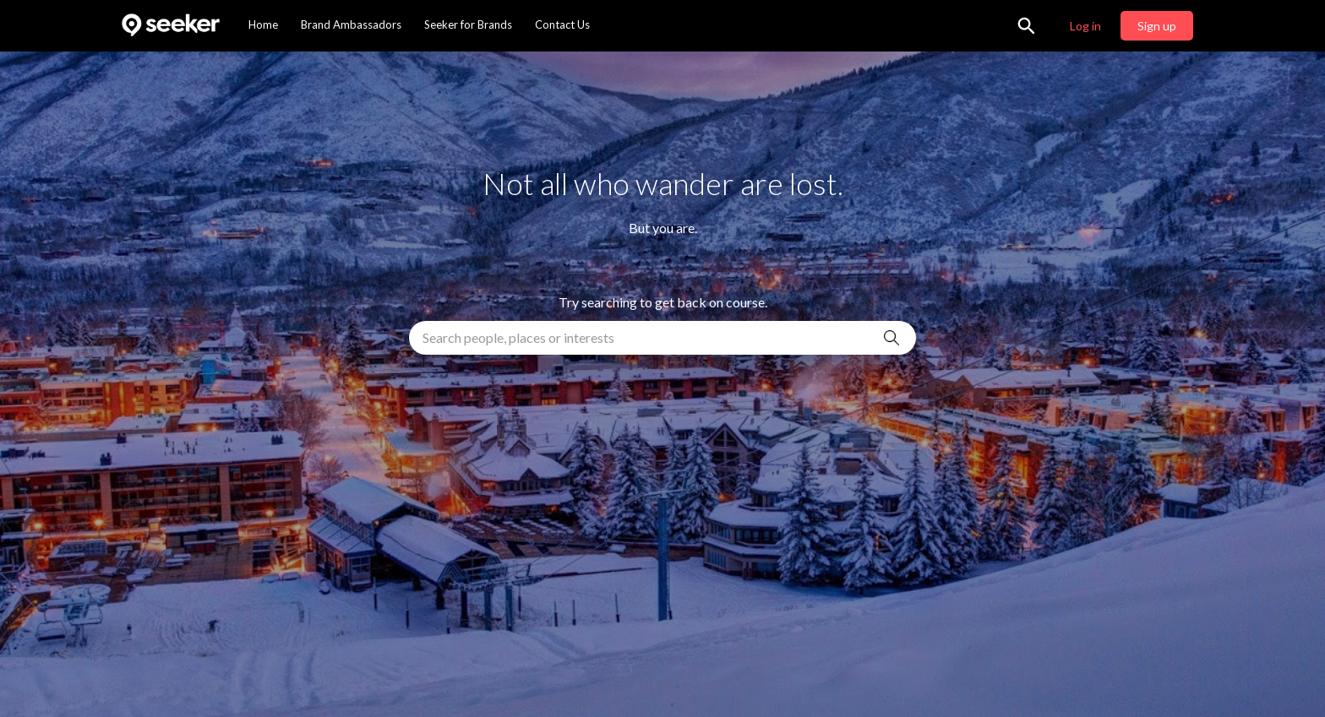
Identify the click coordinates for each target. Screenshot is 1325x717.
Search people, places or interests (518, 337)
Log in (1085, 26)
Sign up (1156, 26)
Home (263, 24)
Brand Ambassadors (351, 24)
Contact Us (562, 24)
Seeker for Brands (468, 24)
